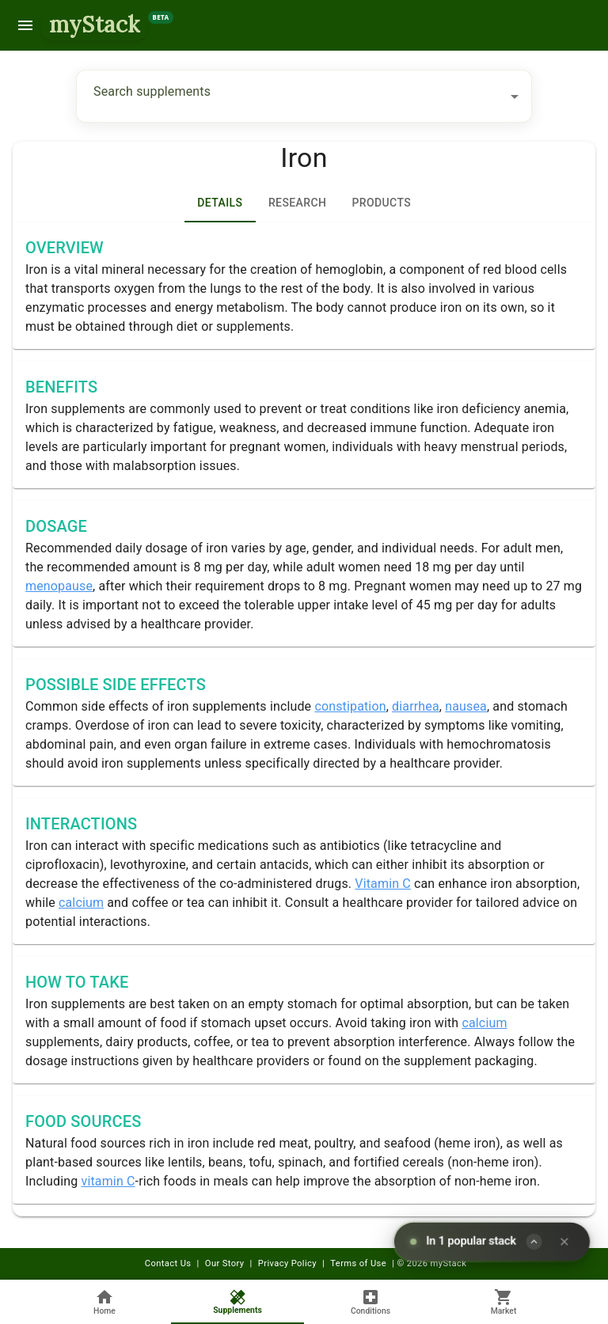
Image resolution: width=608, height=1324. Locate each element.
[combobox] (292, 96)
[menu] (25, 25)
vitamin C (108, 1181)
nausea (466, 706)
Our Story (225, 1263)
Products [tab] (381, 203)
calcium (81, 902)
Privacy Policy (287, 1263)
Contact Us (168, 1263)
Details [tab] (220, 203)
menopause (59, 586)
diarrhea (415, 706)
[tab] (297, 203)
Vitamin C (383, 883)
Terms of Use (358, 1263)
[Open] (515, 96)
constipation (350, 706)
